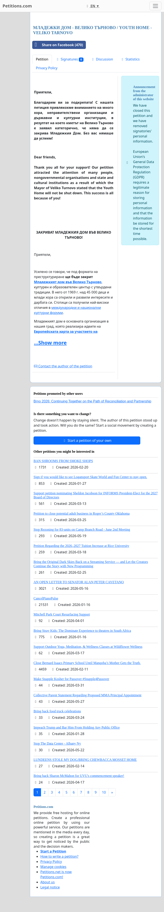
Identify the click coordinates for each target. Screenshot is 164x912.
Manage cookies (53, 866)
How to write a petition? (59, 856)
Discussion (102, 59)
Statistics (130, 59)
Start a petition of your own (86, 440)
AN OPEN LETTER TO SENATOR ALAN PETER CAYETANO (79, 582)
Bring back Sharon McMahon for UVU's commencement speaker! (79, 776)
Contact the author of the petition (63, 366)
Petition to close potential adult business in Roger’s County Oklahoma (82, 513)
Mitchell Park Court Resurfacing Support (62, 614)
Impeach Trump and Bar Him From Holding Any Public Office (77, 727)
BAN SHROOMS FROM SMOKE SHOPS (63, 461)
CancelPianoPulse (46, 598)
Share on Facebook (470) (57, 45)
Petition (42, 59)
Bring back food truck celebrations (57, 711)
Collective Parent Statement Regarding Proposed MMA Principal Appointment (87, 695)
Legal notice (50, 887)
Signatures (69, 59)
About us (47, 882)
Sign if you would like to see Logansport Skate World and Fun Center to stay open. (90, 477)
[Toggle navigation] (155, 6)
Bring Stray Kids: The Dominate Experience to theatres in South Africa (82, 630)
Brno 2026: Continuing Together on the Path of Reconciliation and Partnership (92, 401)
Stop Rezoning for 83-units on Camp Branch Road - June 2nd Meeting (82, 529)
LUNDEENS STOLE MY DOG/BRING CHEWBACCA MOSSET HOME (85, 760)
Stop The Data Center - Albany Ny (57, 743)
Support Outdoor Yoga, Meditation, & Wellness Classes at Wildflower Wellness (88, 646)
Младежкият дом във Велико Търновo (67, 282)
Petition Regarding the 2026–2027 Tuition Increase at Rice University (81, 546)
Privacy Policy (46, 68)
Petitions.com (17, 6)
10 (104, 792)
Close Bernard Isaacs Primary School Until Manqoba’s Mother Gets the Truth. (87, 663)
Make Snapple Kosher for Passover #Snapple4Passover (71, 679)
